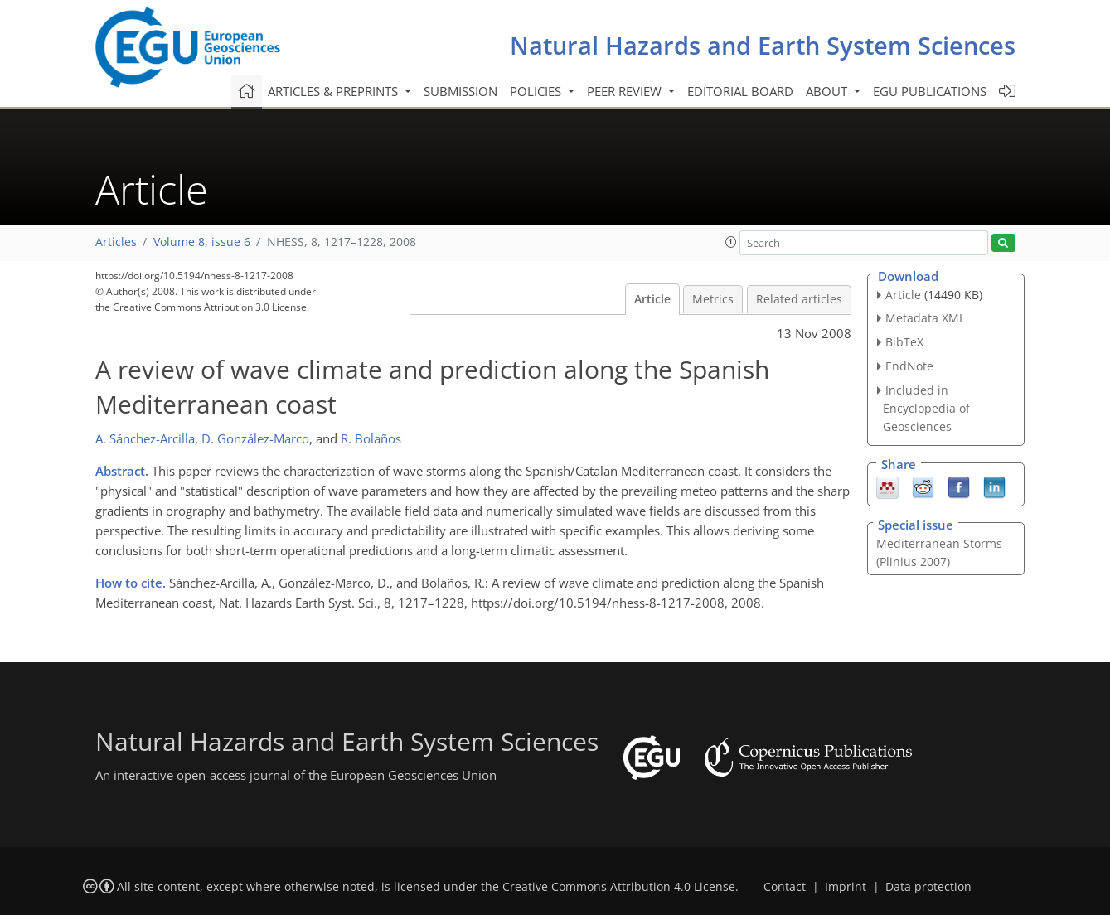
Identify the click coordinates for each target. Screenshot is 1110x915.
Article (652, 299)
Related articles (799, 299)
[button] (731, 242)
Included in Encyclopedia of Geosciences (926, 408)
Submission (460, 91)
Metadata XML (925, 318)
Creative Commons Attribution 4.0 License (618, 886)
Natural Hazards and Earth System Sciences (762, 45)
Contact (784, 886)
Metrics (713, 299)
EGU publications (929, 91)
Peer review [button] (626, 91)
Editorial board (740, 91)
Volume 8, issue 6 (201, 242)
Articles (116, 242)
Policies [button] (537, 91)
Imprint (845, 886)
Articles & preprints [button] (334, 91)
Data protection (928, 886)
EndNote (909, 366)
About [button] (828, 91)
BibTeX (904, 342)
